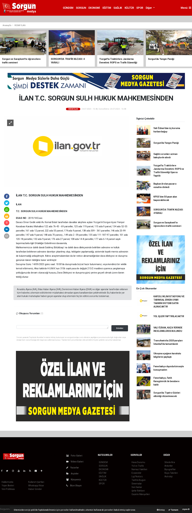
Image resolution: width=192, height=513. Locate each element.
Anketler (168, 466)
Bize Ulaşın (74, 485)
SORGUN (81, 7)
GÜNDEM (68, 7)
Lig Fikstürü (137, 476)
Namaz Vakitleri (139, 469)
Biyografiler (170, 469)
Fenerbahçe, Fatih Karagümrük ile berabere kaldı (166, 381)
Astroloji (168, 476)
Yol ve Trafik (138, 466)
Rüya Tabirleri (171, 473)
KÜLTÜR (129, 7)
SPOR (139, 7)
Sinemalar (137, 483)
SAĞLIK (117, 7)
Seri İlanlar (137, 487)
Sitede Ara (169, 462)
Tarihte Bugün (139, 480)
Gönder (119, 328)
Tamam (173, 510)
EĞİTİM (107, 7)
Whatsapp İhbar (36, 485)
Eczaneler (136, 473)
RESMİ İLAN (20, 25)
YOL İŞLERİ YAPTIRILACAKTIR (168, 316)
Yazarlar (72, 467)
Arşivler (72, 473)
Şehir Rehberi (138, 490)
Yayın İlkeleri (8, 485)
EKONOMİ (94, 7)
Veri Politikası (8, 489)
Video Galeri (74, 461)
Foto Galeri (74, 455)
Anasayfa (7, 25)
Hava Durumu (138, 462)
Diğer (149, 7)
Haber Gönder (35, 489)
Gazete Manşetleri (141, 494)
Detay (161, 510)
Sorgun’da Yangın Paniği (166, 143)
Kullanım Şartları (36, 482)
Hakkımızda (7, 482)
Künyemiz (73, 479)
